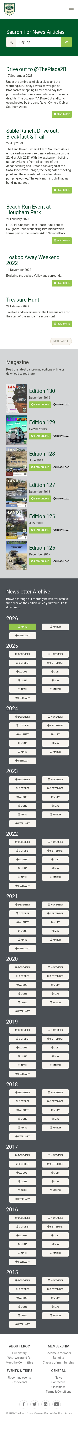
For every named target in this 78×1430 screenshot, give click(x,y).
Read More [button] (62, 114)
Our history (19, 1353)
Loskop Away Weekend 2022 (32, 260)
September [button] (55, 663)
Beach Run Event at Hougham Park (28, 210)
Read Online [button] (40, 404)
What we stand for (19, 1357)
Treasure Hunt (22, 300)
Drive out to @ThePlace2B (36, 69)
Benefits (58, 1357)
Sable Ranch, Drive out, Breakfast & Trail (32, 134)
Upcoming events (19, 1377)
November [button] (55, 654)
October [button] (22, 663)
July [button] (55, 671)
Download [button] (61, 404)
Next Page (61, 341)
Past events (19, 1382)
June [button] (22, 680)
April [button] (22, 626)
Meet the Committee (19, 1362)
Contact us (58, 1382)
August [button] (22, 671)
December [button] (22, 654)
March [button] (55, 626)
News (58, 1377)
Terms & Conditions (58, 1391)
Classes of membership (58, 1362)
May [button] (55, 680)
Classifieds (58, 1387)
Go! (66, 42)
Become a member (58, 1353)
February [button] (22, 635)
